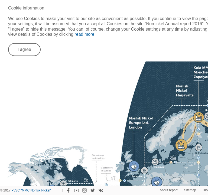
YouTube (76, 190)
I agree (24, 49)
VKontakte (101, 190)
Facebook (68, 190)
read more (84, 34)
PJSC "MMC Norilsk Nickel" (31, 190)
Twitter (93, 190)
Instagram (84, 190)
